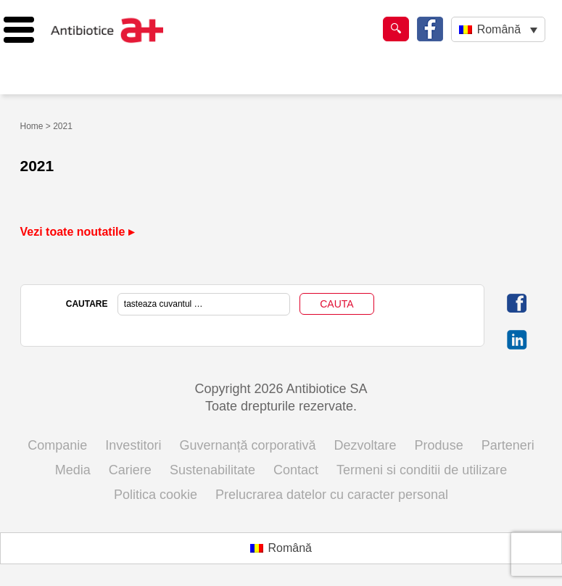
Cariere (130, 470)
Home (32, 126)
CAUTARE (87, 304)
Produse (439, 445)
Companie (57, 445)
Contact (295, 470)
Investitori (133, 445)
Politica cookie (155, 494)
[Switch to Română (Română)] (281, 548)
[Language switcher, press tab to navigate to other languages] (498, 29)
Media (73, 470)
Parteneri (508, 445)
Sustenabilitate (212, 470)
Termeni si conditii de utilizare (421, 470)
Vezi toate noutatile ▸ (77, 232)
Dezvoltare (365, 445)
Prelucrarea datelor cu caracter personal (331, 494)
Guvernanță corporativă (247, 445)
